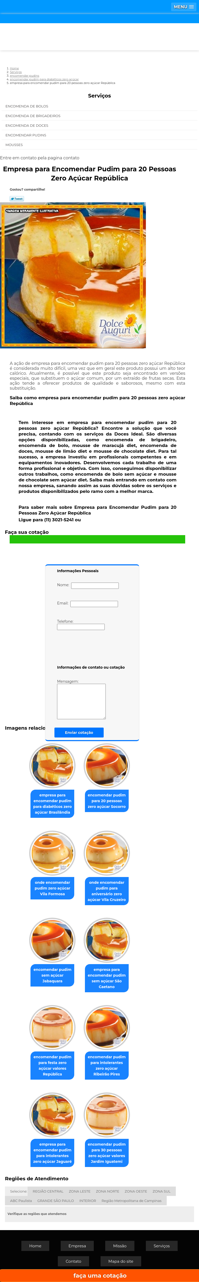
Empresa (77, 1245)
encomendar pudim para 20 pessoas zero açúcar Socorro (107, 801)
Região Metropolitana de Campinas (131, 1201)
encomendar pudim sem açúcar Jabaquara (52, 975)
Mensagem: (81, 699)
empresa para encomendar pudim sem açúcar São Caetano (107, 978)
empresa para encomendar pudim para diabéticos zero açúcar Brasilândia (52, 804)
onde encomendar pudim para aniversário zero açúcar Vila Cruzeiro (107, 891)
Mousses (14, 145)
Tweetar (17, 198)
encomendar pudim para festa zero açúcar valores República (52, 1066)
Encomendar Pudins (26, 135)
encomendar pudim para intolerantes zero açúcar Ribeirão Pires (107, 1066)
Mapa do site (120, 1261)
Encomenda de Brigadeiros (33, 116)
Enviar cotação (79, 732)
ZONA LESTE (79, 1191)
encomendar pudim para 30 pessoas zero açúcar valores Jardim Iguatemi (107, 1153)
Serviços (99, 96)
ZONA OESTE (136, 1191)
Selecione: (18, 1191)
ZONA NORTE (107, 1191)
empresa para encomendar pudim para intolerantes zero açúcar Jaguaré (52, 1153)
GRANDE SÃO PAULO (55, 1201)
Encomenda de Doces (27, 125)
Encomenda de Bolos (27, 106)
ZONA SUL (162, 1191)
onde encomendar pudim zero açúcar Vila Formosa (52, 888)
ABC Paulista (21, 1201)
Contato (73, 1261)
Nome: (88, 586)
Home (35, 1245)
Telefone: (81, 624)
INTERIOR (87, 1201)
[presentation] (90, 648)
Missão (119, 1245)
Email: (87, 604)
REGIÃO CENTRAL (48, 1191)
